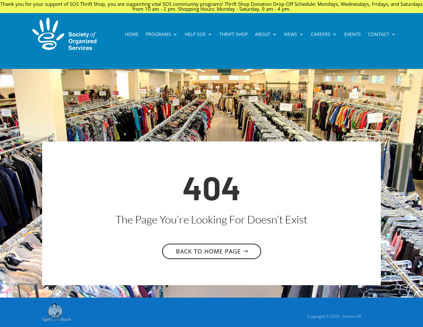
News (290, 34)
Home (132, 34)
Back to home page (208, 251)
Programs (158, 34)
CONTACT (378, 34)
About (262, 34)
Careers (320, 34)
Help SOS (195, 34)
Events (352, 34)
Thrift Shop (233, 34)
